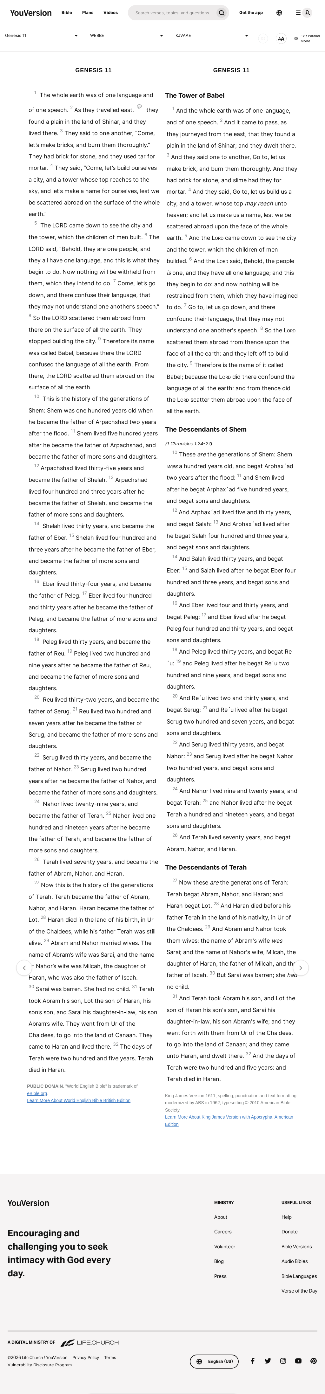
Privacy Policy (85, 1357)
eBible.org (37, 1093)
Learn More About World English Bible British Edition (78, 1100)
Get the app (251, 12)
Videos (110, 12)
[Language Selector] (279, 12)
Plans (87, 12)
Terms (110, 1357)
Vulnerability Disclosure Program (40, 1364)
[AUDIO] (263, 38)
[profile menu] (303, 12)
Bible (67, 12)
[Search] (171, 13)
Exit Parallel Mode (307, 39)
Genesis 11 (42, 35)
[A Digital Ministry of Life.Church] (162, 1339)
